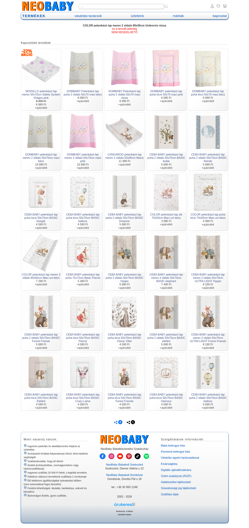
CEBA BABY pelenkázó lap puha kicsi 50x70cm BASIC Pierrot (82, 338)
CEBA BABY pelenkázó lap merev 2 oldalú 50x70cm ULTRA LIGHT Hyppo (208, 278)
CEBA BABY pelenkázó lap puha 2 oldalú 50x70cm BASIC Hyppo (124, 278)
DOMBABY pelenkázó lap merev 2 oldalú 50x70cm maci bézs (41, 158)
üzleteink (137, 16)
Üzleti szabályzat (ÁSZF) (176, 476)
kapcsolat (220, 16)
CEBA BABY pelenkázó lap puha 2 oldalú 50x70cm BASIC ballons (208, 398)
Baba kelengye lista (173, 445)
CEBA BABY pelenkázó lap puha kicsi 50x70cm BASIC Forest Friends (124, 398)
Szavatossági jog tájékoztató (178, 488)
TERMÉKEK (34, 16)
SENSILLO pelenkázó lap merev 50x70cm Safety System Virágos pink (41, 94)
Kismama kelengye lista (175, 451)
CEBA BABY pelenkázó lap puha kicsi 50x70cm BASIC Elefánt (41, 398)
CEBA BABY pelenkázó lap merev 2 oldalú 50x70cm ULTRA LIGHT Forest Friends (208, 338)
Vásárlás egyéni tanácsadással (180, 457)
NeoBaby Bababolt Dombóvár (124, 475)
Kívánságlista (169, 463)
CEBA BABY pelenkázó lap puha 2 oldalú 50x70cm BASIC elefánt (166, 338)
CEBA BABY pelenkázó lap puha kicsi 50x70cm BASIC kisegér (41, 218)
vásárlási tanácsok (88, 16)
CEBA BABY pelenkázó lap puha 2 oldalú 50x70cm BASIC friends (208, 158)
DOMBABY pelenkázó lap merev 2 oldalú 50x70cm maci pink (82, 158)
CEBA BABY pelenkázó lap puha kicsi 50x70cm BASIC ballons (82, 218)
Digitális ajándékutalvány (176, 470)
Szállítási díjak (170, 494)
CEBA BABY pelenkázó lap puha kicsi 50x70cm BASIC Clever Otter (124, 338)
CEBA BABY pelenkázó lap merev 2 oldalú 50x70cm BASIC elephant (166, 278)
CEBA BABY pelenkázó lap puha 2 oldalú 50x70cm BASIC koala (166, 158)
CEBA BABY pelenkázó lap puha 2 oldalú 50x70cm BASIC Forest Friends (41, 338)
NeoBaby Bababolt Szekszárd (124, 464)
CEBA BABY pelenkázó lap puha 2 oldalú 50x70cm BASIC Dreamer (124, 218)
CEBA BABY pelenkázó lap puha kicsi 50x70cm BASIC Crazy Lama (82, 398)
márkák (178, 16)
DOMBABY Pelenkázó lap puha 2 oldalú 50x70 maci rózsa (124, 94)
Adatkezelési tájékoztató (176, 482)
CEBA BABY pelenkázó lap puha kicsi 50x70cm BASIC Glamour (166, 398)
